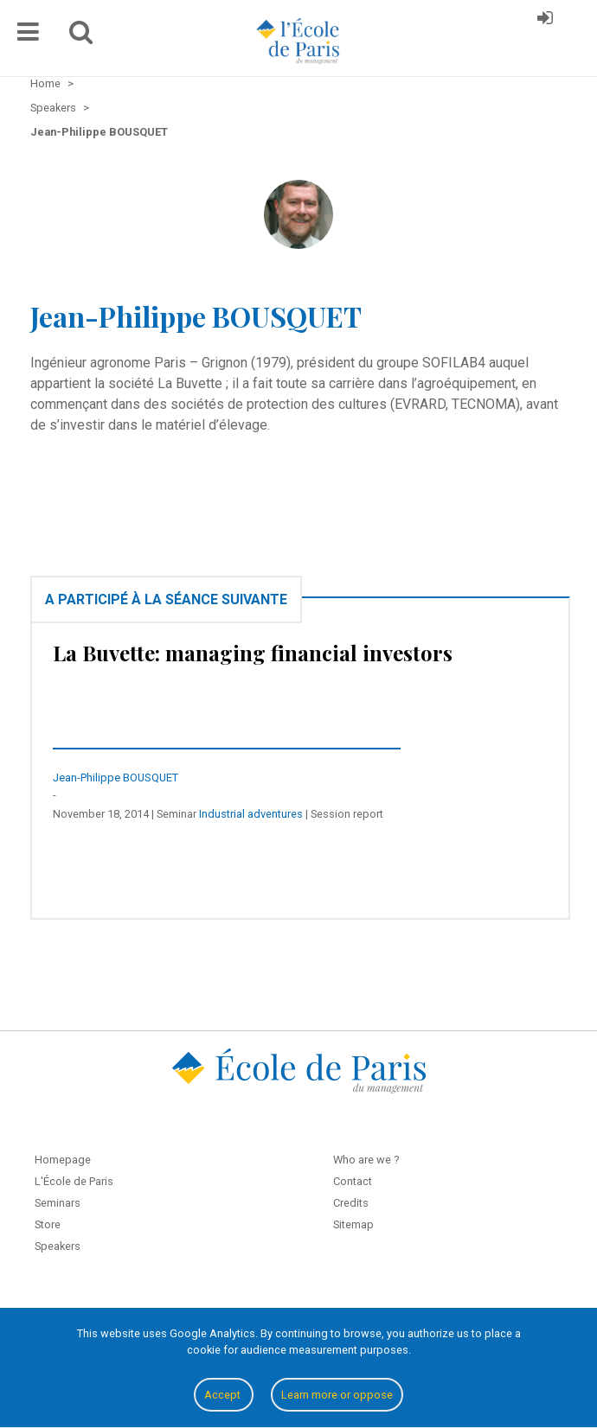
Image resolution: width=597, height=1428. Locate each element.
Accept (223, 1394)
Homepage (63, 1159)
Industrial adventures (251, 813)
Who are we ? (366, 1159)
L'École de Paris (74, 1181)
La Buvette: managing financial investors (253, 652)
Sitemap (353, 1224)
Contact (352, 1181)
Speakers (57, 1246)
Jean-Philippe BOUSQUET (115, 777)
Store (48, 1224)
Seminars (57, 1202)
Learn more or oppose (337, 1394)
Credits (351, 1202)
